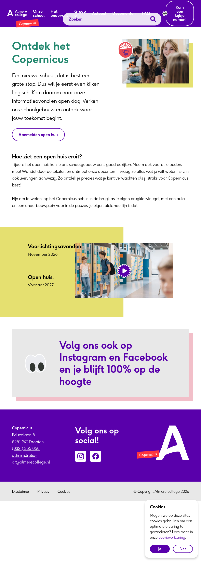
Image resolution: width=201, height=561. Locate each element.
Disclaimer (20, 491)
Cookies (63, 491)
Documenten (124, 13)
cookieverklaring (172, 537)
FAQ (146, 13)
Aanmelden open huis (38, 134)
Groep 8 (80, 13)
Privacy (43, 491)
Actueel (99, 13)
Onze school (38, 13)
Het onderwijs (59, 13)
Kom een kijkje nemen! (180, 13)
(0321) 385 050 (26, 448)
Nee (183, 548)
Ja (159, 548)
